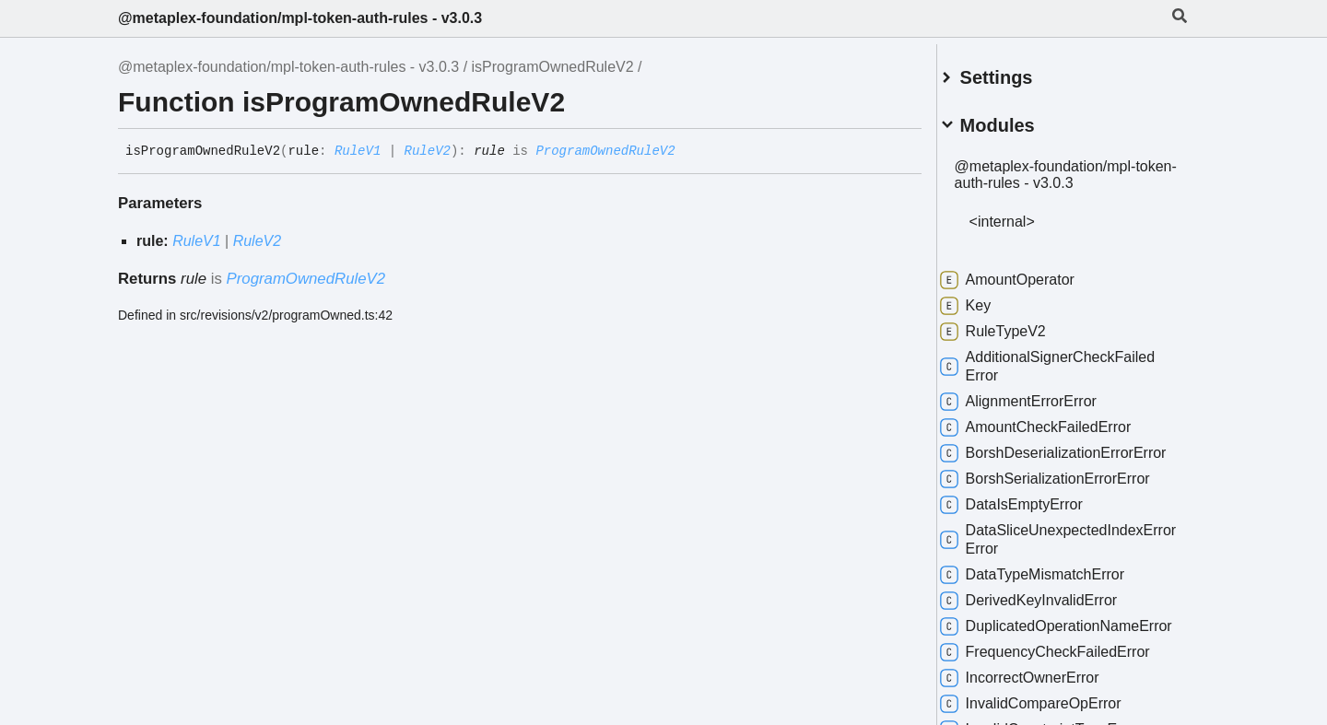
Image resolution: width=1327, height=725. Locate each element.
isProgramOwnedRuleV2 (553, 67)
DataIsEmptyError (1032, 516)
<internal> (1023, 214)
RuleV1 (358, 151)
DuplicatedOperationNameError (1061, 646)
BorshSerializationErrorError (1066, 490)
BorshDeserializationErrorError (1058, 455)
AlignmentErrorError (1039, 394)
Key (987, 298)
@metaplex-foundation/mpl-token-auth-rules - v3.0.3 (300, 18)
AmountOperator (1028, 272)
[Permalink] (689, 152)
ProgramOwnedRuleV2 (605, 151)
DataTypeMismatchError (1053, 586)
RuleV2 (428, 151)
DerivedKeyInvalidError (1050, 611)
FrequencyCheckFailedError (1066, 681)
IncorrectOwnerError (1041, 707)
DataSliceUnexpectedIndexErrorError (1063, 550)
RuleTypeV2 (1014, 324)
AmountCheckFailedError (1057, 420)
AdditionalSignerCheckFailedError (1068, 359)
